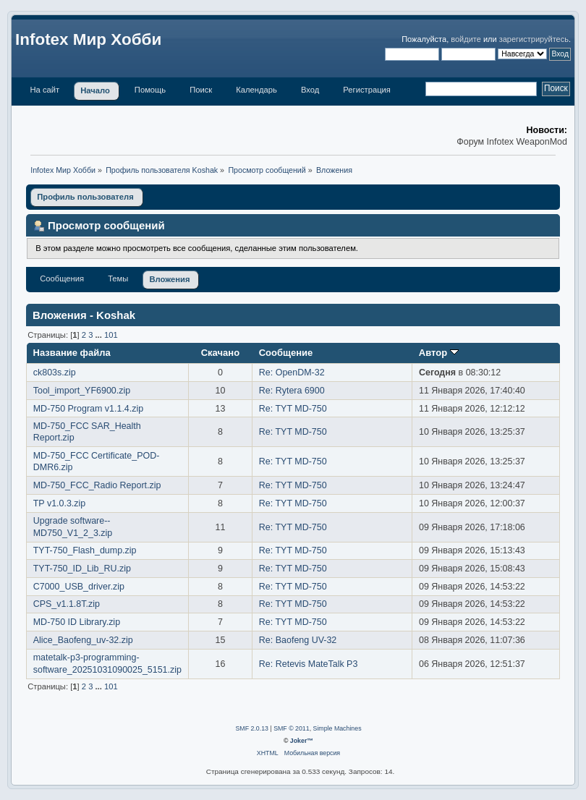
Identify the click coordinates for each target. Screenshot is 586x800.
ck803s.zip (54, 372)
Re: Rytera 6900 (292, 391)
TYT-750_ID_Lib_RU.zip (82, 568)
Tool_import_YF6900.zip (81, 391)
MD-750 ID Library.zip (76, 622)
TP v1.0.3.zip (59, 503)
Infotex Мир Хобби (88, 39)
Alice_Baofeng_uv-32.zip (83, 640)
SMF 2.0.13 (251, 728)
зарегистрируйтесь (534, 39)
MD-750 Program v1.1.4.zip (88, 409)
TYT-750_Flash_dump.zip (85, 550)
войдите (466, 39)
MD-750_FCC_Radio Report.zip (97, 485)
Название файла (72, 352)
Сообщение (286, 352)
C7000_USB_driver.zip (78, 587)
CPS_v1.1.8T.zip (66, 604)
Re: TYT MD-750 (293, 409)
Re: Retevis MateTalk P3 (308, 664)
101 (111, 335)
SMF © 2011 (291, 728)
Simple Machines (337, 728)
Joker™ (301, 740)
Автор (439, 352)
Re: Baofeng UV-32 (297, 640)
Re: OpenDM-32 (292, 372)
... (99, 335)
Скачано (220, 352)
